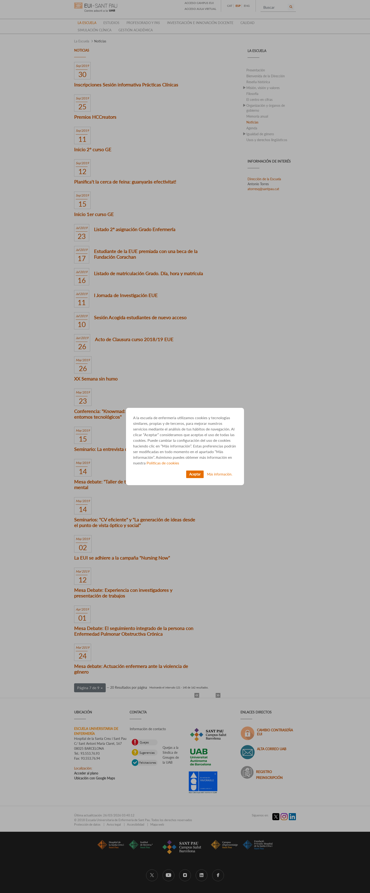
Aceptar (195, 474)
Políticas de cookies (163, 463)
